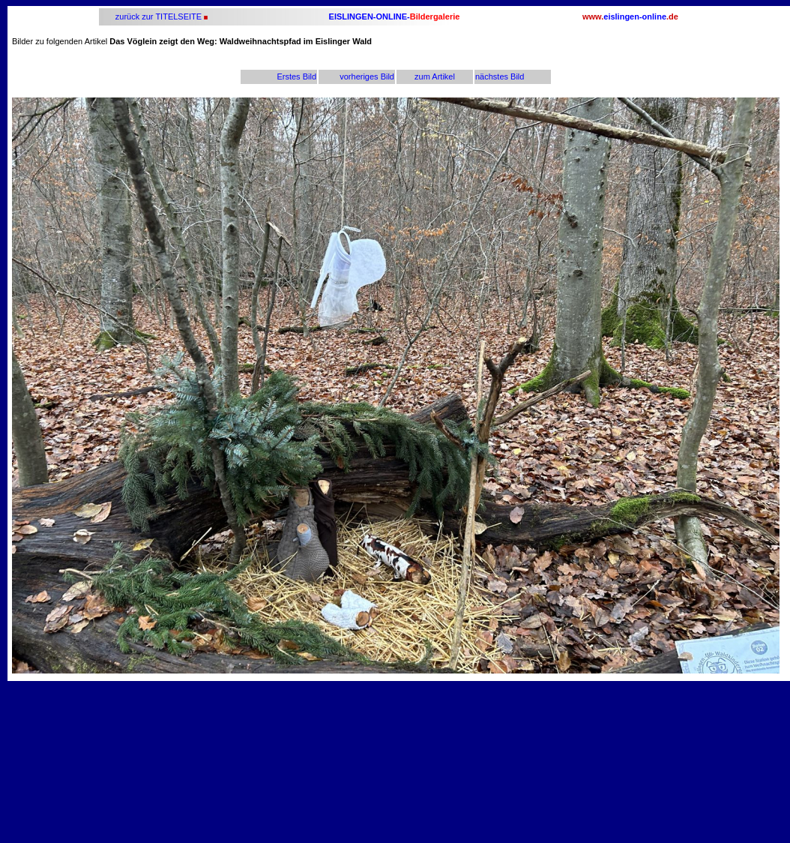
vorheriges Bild (367, 76)
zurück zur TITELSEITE (157, 16)
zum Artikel (434, 76)
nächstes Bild (499, 76)
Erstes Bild (296, 76)
